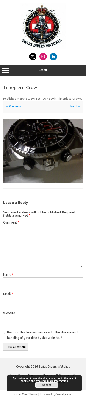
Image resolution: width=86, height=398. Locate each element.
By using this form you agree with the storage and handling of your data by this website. (42, 335)
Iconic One (21, 394)
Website (9, 313)
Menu (43, 70)
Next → (75, 106)
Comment (11, 222)
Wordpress (63, 394)
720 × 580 (47, 98)
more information (57, 381)
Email (8, 294)
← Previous (13, 106)
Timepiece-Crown (69, 98)
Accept (46, 385)
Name (8, 274)
